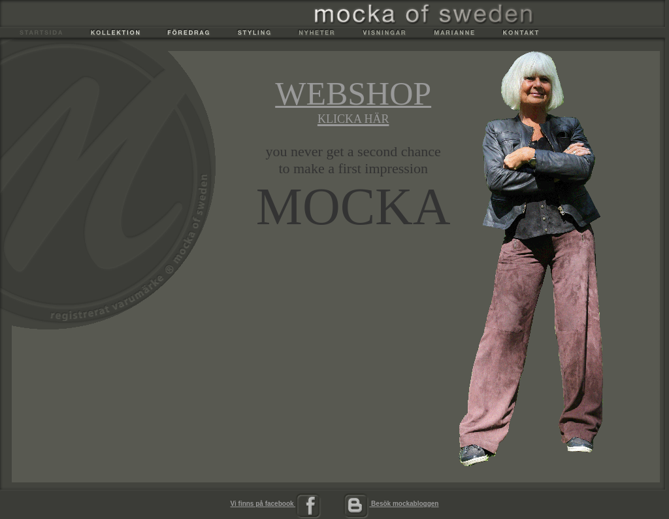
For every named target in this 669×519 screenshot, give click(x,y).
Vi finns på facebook (276, 503)
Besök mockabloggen (390, 503)
